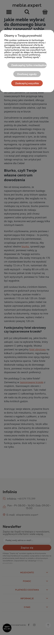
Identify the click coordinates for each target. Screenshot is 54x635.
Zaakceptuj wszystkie (27, 83)
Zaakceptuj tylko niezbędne (29, 65)
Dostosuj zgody (27, 74)
